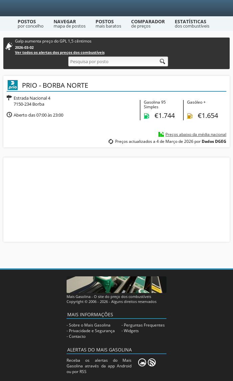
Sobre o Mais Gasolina (90, 325)
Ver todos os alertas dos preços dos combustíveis (60, 52)
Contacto (77, 336)
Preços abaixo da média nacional (195, 134)
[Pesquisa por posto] (118, 61)
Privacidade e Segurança (92, 330)
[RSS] (152, 362)
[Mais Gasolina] (116, 8)
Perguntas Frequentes (144, 325)
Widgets (131, 330)
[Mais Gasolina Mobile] (142, 362)
